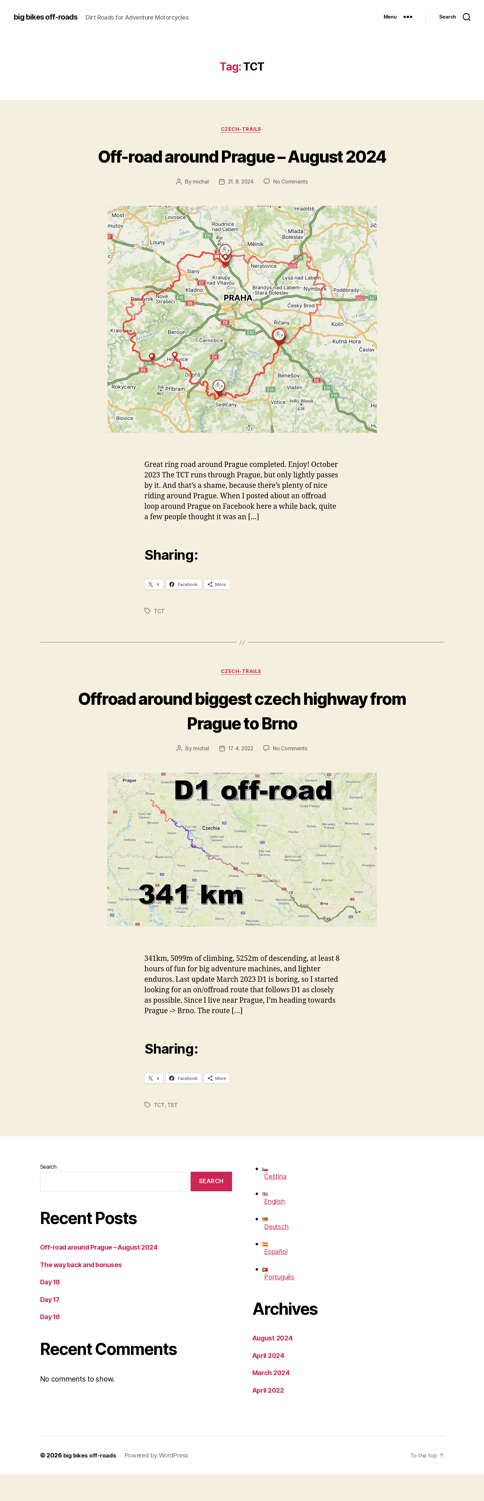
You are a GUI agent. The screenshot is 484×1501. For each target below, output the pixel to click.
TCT (159, 636)
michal (199, 207)
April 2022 (270, 1417)
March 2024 (272, 1399)
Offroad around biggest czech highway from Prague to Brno (242, 736)
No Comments (291, 207)
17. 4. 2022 (240, 775)
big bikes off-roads (48, 17)
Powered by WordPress (158, 1481)
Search (48, 1193)
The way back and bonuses (84, 1291)
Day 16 (51, 1343)
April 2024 (270, 1382)
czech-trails (242, 130)
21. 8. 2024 (240, 207)
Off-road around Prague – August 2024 (242, 168)
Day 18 (51, 1308)
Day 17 (51, 1326)
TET (172, 1132)
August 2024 (274, 1364)
